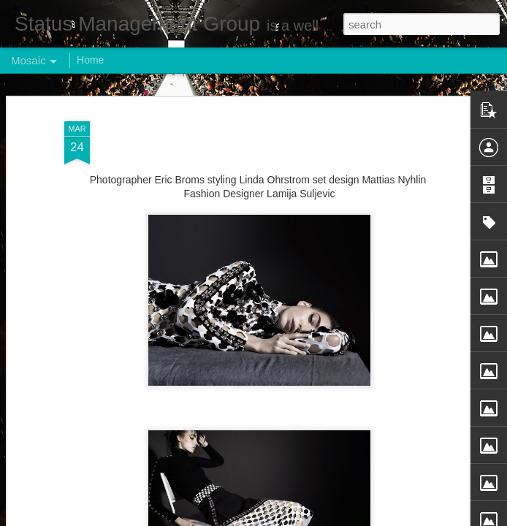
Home (90, 60)
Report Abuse (342, 518)
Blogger (299, 518)
